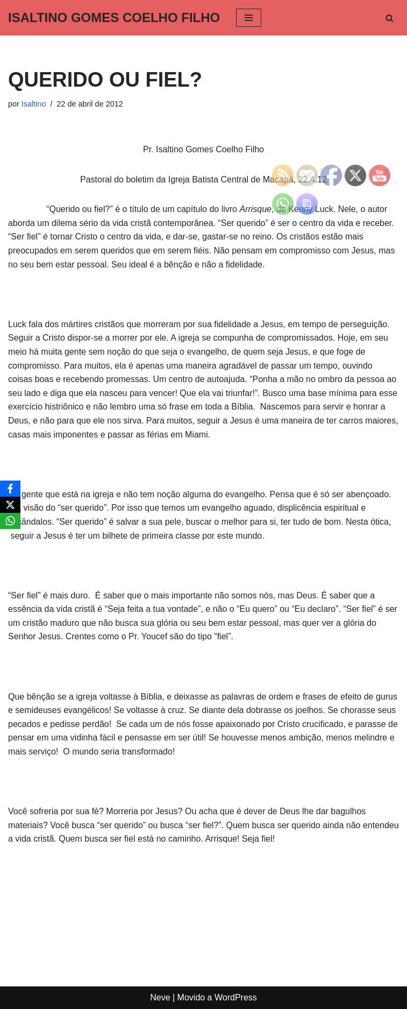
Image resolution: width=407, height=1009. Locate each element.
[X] (10, 505)
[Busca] (389, 18)
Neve (160, 997)
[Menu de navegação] (248, 18)
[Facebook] (10, 489)
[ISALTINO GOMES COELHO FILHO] (114, 18)
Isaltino (34, 104)
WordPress (236, 997)
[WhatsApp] (10, 521)
